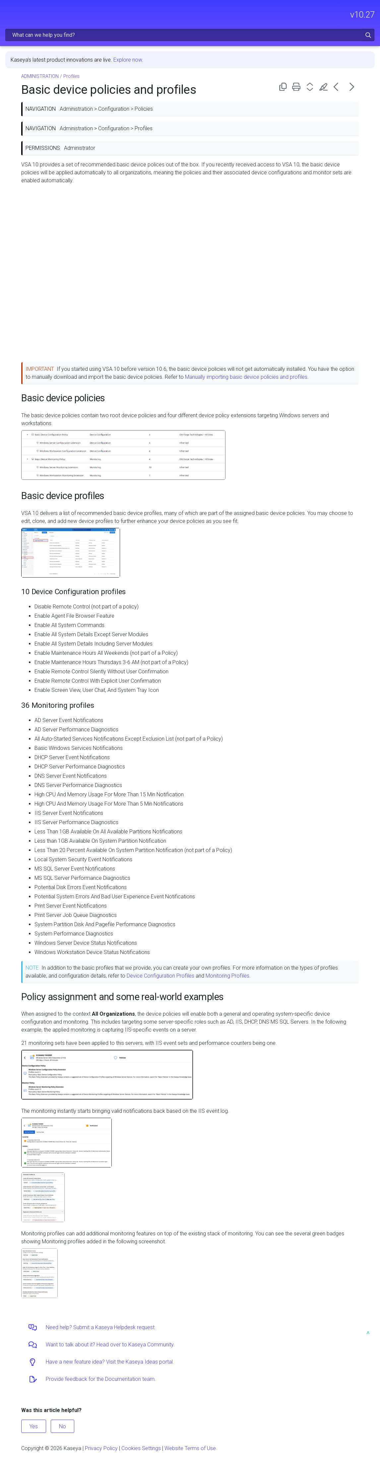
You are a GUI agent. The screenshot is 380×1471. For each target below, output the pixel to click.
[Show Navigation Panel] (9, 12)
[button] (368, 35)
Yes (34, 1426)
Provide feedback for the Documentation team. (101, 1379)
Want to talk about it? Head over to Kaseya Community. (110, 1344)
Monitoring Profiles (227, 976)
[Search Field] (189, 35)
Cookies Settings (141, 1448)
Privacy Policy (101, 1448)
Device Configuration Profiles (160, 976)
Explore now (127, 60)
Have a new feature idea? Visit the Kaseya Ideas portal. (110, 1362)
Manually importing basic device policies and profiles (246, 377)
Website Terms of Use (190, 1448)
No (62, 1426)
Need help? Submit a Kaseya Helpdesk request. (101, 1327)
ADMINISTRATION (40, 76)
